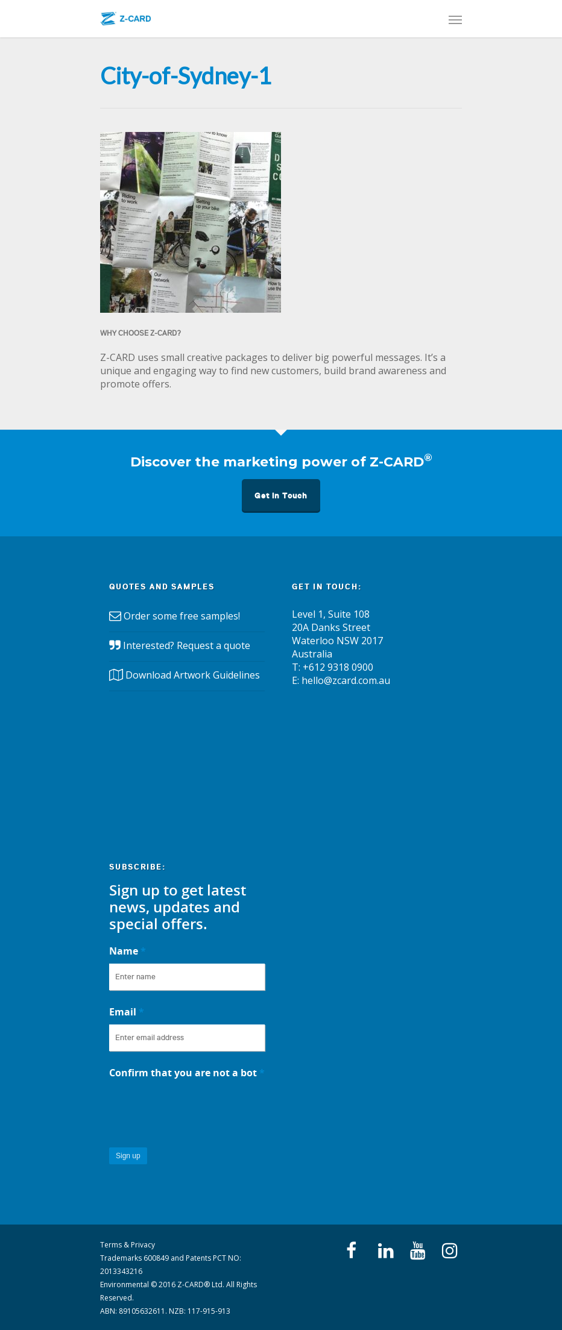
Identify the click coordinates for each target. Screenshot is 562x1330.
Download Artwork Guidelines (192, 675)
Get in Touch (281, 495)
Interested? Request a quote (186, 645)
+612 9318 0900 (338, 667)
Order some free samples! (182, 616)
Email (126, 1011)
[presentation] (200, 1108)
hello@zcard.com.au (346, 680)
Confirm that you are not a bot (187, 1072)
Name (127, 951)
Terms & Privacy (127, 1245)
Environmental (124, 1284)
